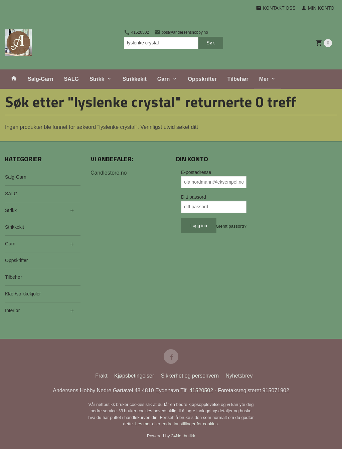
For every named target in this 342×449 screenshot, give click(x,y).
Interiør (12, 310)
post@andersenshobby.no (181, 32)
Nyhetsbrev (239, 376)
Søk (210, 42)
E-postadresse (196, 172)
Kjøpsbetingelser (134, 376)
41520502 (136, 32)
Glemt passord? (231, 226)
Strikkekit (135, 79)
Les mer (143, 423)
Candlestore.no (109, 173)
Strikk (97, 79)
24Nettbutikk (183, 435)
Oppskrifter (202, 79)
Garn (163, 79)
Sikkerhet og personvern (190, 376)
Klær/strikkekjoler (23, 293)
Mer (264, 79)
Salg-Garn (40, 79)
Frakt (101, 376)
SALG (71, 79)
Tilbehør (237, 79)
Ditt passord (193, 197)
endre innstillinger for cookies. (190, 423)
